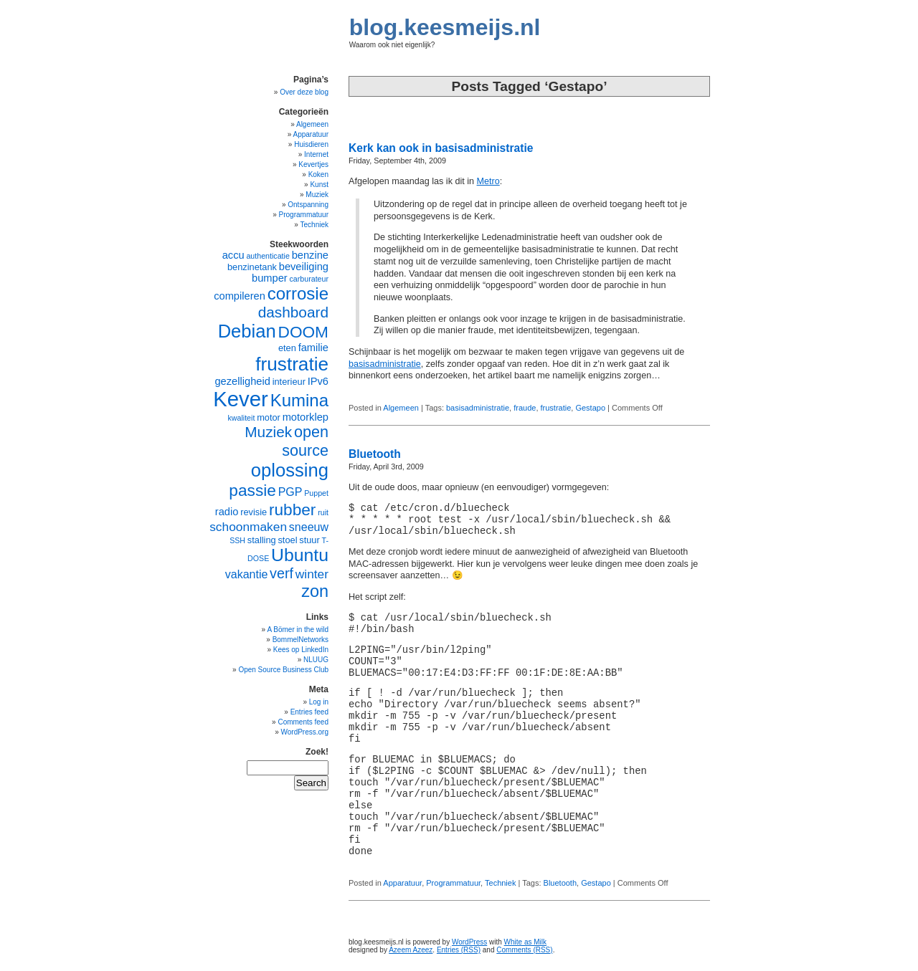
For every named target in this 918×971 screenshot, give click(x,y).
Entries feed (309, 712)
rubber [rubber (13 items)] (292, 509)
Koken (318, 174)
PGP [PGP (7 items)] (290, 492)
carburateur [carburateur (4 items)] (309, 278)
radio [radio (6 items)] (227, 511)
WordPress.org (304, 732)
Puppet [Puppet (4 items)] (316, 493)
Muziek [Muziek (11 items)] (268, 432)
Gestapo (590, 407)
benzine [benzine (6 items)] (310, 255)
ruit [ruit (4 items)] (323, 512)
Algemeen (401, 407)
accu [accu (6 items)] (233, 255)
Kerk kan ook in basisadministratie (441, 148)
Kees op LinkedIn (300, 650)
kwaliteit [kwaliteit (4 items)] (241, 417)
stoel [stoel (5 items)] (287, 540)
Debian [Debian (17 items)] (247, 331)
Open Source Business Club (283, 670)
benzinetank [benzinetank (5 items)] (252, 267)
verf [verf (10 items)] (281, 573)
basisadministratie (385, 364)
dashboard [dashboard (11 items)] (293, 312)
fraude (525, 407)
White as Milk (525, 942)
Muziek (317, 194)
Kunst (319, 184)
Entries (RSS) (459, 950)
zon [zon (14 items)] (314, 591)
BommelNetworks (300, 640)
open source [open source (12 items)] (305, 441)
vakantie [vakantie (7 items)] (246, 574)
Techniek (500, 883)
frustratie (556, 407)
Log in (318, 702)
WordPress (469, 942)
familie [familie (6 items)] (313, 347)
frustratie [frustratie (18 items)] (291, 364)
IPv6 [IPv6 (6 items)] (318, 381)
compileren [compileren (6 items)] (239, 296)
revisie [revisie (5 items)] (253, 512)
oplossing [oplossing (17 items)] (289, 470)
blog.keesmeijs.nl (445, 27)
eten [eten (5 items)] (287, 348)
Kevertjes (313, 164)
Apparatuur (402, 883)
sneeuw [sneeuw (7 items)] (308, 527)
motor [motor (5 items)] (268, 417)
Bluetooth (375, 454)
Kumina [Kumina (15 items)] (299, 400)
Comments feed (303, 722)
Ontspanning (308, 205)
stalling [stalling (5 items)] (261, 540)
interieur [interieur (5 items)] (289, 381)
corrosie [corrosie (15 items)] (298, 293)
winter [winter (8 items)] (311, 574)
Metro (488, 181)
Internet (316, 154)
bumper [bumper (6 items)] (270, 278)
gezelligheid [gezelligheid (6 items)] (242, 381)
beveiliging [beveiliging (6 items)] (303, 266)
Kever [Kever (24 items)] (240, 399)
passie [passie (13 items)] (252, 490)
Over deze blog (304, 92)
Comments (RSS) (524, 950)
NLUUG (315, 660)
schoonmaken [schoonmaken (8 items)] (248, 527)
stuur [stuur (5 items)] (309, 540)
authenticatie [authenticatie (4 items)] (267, 256)
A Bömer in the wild (297, 629)
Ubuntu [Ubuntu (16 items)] (299, 555)
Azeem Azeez (410, 950)
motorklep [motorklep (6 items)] (305, 417)
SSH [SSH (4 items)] (237, 540)
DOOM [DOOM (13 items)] (303, 331)
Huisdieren (311, 144)
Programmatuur (453, 883)
